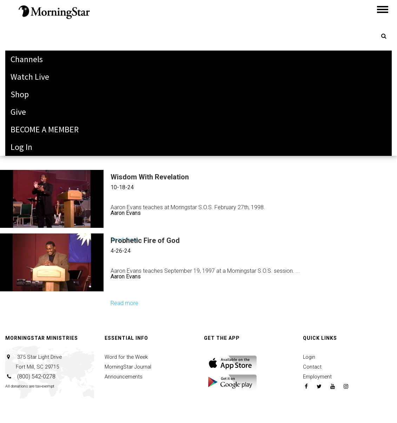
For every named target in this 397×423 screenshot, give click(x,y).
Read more (124, 303)
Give (18, 111)
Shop (20, 94)
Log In (21, 146)
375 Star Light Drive (35, 361)
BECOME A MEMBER (45, 129)
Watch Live (30, 76)
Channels (27, 59)
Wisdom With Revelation (150, 177)
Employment (318, 376)
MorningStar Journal (129, 366)
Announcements (125, 376)
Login (309, 356)
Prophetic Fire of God (145, 240)
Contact (313, 366)
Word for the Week (128, 356)
